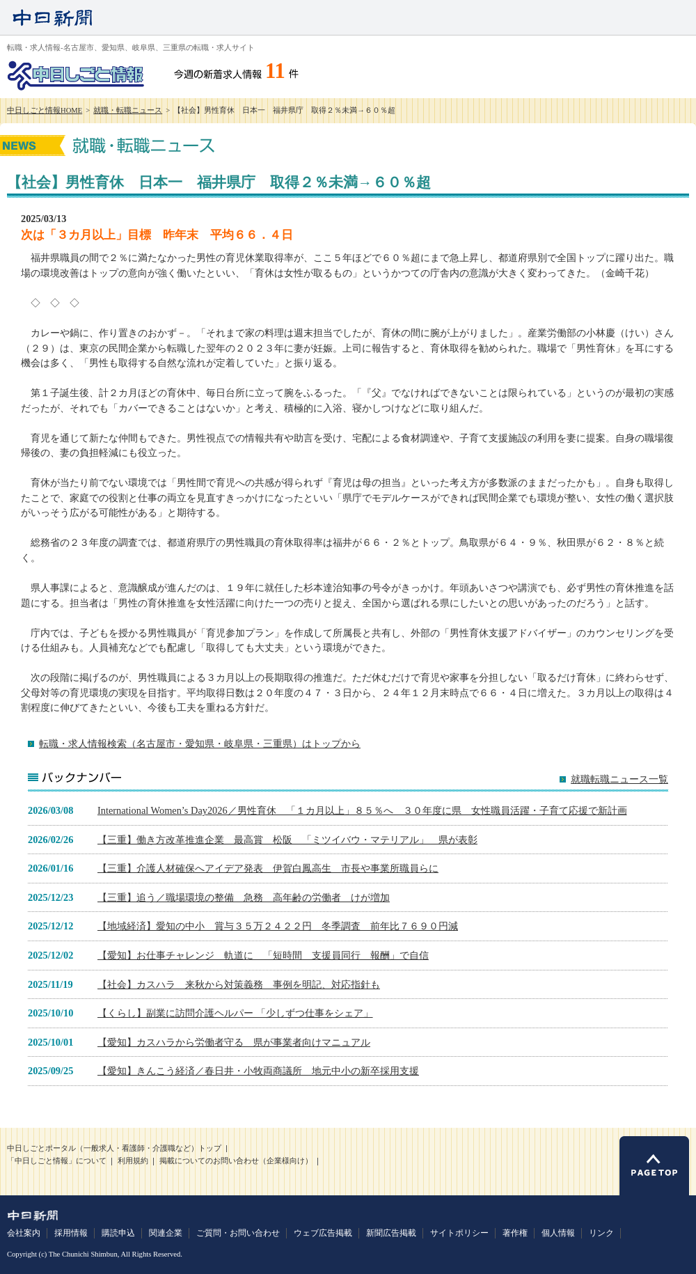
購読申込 (118, 1233)
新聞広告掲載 (391, 1233)
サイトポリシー (459, 1233)
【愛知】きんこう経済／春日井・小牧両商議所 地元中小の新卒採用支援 (258, 1070)
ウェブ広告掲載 (323, 1233)
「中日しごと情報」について (56, 1161)
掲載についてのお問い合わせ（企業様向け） (236, 1161)
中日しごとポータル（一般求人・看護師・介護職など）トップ (114, 1148)
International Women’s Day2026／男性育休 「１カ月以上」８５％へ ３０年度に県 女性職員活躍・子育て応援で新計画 (362, 810)
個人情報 (558, 1233)
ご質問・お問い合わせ (238, 1233)
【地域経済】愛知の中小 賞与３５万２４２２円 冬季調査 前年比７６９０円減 (277, 925)
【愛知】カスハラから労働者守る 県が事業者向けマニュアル (233, 1042)
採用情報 (71, 1233)
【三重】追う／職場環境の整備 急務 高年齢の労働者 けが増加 (243, 897)
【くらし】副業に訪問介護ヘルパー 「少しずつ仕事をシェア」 (235, 1013)
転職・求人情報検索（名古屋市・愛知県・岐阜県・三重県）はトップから (200, 743)
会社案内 (23, 1233)
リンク (601, 1233)
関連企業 (165, 1233)
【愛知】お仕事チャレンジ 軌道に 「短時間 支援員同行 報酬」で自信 (263, 955)
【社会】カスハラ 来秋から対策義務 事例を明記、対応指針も (238, 984)
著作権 (515, 1233)
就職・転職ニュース (127, 110)
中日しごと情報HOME (44, 110)
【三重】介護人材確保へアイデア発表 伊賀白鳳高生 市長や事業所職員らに (267, 868)
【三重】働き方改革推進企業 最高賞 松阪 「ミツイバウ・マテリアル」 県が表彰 (287, 839)
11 (275, 71)
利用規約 (133, 1161)
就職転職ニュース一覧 (619, 779)
